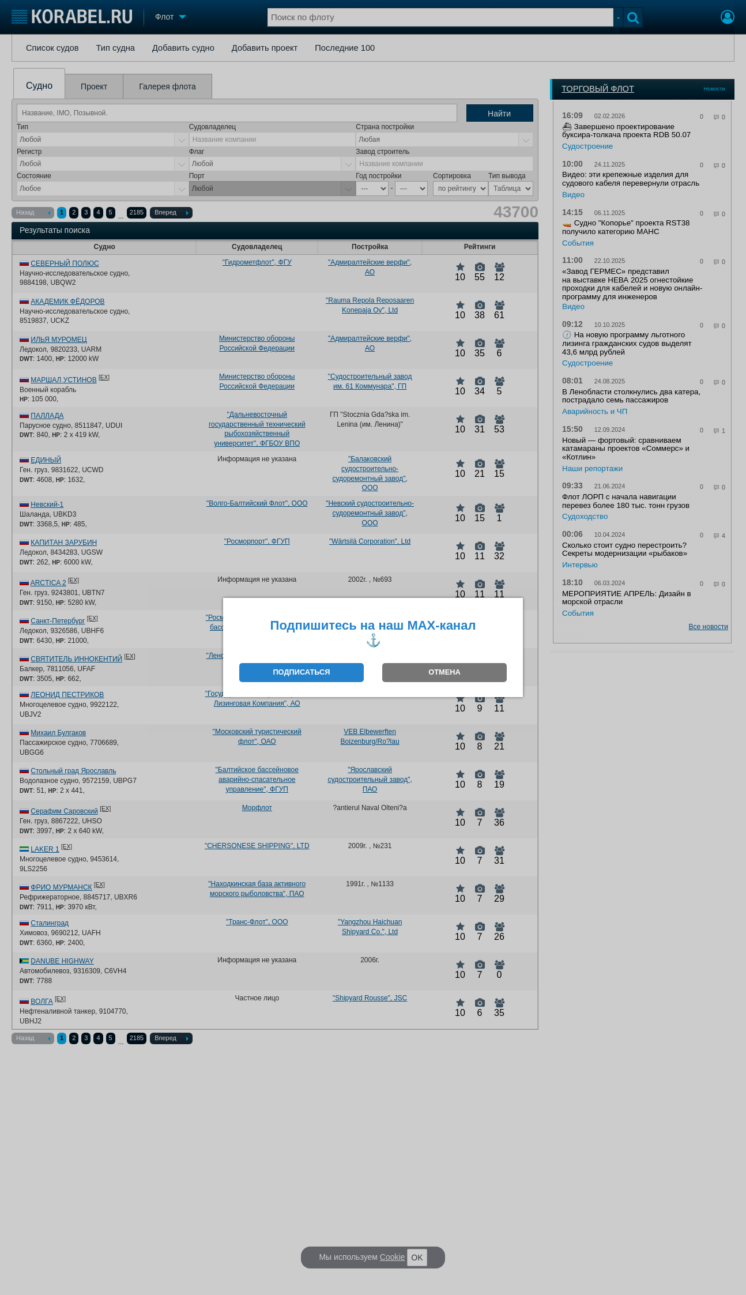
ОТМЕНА (444, 672)
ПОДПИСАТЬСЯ (301, 672)
